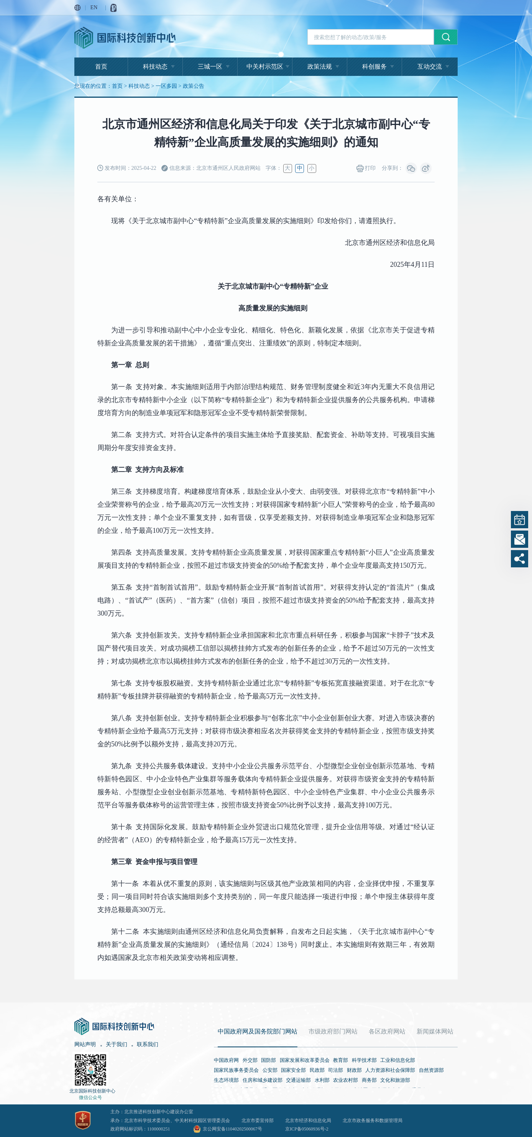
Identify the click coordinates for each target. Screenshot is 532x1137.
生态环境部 (226, 1080)
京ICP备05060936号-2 (306, 1129)
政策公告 (193, 86)
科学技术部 (364, 1060)
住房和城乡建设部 (262, 1080)
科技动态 (155, 66)
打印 (366, 168)
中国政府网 (226, 1060)
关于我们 (116, 1044)
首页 (101, 66)
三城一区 (210, 66)
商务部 (369, 1080)
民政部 (317, 1070)
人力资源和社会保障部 (390, 1070)
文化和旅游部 (395, 1080)
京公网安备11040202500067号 (233, 1129)
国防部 (268, 1060)
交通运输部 (298, 1080)
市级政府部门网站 (333, 1031)
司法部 (335, 1070)
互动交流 (429, 66)
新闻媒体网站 (435, 1031)
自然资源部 (431, 1070)
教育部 (340, 1060)
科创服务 (374, 66)
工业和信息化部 (397, 1060)
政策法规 (319, 66)
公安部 (270, 1070)
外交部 (250, 1060)
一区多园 (166, 86)
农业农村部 (345, 1080)
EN (94, 7)
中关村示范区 (264, 66)
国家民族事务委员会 (236, 1070)
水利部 (322, 1080)
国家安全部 (293, 1070)
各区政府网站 (387, 1031)
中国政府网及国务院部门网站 (257, 1031)
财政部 (354, 1070)
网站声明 (85, 1044)
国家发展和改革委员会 (305, 1060)
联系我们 (147, 1044)
